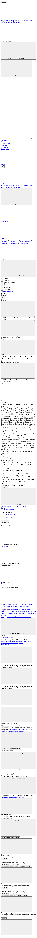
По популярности (7, 506)
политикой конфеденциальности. (13, 797)
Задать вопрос (6, 565)
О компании (28, 20)
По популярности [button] (8, 509)
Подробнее (4, 546)
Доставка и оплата (14, 22)
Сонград (4, 617)
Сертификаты (22, 613)
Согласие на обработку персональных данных (16, 642)
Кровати (3, 142)
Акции (3, 20)
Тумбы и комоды (6, 143)
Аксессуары (5, 149)
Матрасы (4, 140)
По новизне (17, 506)
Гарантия (20, 20)
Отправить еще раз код (9, 895)
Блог (29, 617)
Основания (4, 147)
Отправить (5, 727)
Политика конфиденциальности (11, 641)
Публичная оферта (29, 611)
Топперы (4, 145)
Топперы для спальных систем (22, 606)
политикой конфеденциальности (21, 729)
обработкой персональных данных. (12, 731)
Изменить (4, 859)
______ (4, 2)
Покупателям (5, 610)
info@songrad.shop (7, 637)
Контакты (4, 22)
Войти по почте (25, 866)
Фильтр (5, 521)
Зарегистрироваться (14, 748)
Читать (3, 584)
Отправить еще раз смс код (10, 866)
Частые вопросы (11, 20)
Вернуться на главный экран (10, 837)
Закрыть (4, 918)
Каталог (4, 604)
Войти (3, 748)
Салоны (18, 617)
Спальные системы (25, 604)
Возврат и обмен (6, 613)
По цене (23, 506)
